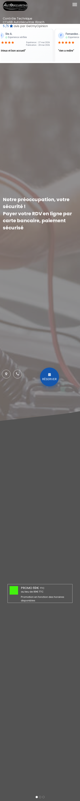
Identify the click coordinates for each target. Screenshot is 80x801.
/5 (25, 26)
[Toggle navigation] (74, 4)
